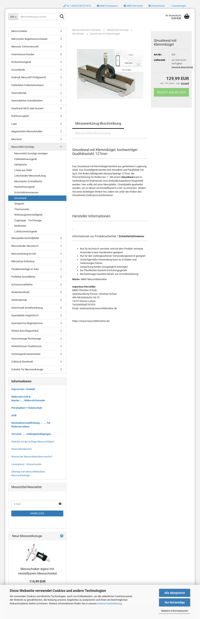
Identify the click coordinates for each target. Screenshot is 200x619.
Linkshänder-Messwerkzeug (30, 175)
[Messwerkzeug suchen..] (13, 16)
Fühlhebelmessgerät (25, 159)
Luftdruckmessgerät (25, 231)
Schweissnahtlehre (22, 284)
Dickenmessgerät (21, 61)
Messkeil (16, 139)
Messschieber (19, 31)
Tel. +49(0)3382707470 (77, 5)
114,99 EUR (37, 581)
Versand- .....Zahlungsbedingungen (31, 434)
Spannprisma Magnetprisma (27, 323)
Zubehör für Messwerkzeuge (27, 369)
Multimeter (20, 225)
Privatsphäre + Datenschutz (26, 407)
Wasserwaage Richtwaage (26, 338)
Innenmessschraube (22, 54)
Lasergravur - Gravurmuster (26, 464)
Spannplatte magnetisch (24, 315)
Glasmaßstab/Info (21, 449)
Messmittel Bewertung (93, 133)
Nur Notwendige (175, 602)
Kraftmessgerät (20, 116)
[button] (157, 6)
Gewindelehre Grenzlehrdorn (27, 100)
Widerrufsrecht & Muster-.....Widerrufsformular (28, 398)
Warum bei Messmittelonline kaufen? (32, 456)
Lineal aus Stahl (23, 170)
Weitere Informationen (174, 610)
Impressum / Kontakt (23, 389)
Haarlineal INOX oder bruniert (27, 108)
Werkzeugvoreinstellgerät (28, 214)
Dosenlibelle (18, 69)
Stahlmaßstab (19, 299)
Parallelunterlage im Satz (25, 269)
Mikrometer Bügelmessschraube (29, 38)
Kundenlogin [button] (178, 5)
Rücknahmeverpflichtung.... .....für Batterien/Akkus (30, 424)
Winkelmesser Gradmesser (26, 346)
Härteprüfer (20, 164)
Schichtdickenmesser (26, 192)
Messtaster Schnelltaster (28, 181)
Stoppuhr (19, 203)
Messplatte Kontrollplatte (25, 238)
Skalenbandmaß (20, 292)
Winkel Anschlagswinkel (24, 330)
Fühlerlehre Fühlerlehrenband (27, 85)
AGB (13, 415)
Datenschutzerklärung (109, 603)
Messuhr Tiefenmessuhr (25, 46)
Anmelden (37, 513)
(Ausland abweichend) (182, 67)
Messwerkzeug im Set (23, 253)
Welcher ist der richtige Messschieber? (32, 441)
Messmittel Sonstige (22, 146)
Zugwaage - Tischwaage (28, 220)
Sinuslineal (20, 198)
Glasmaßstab (18, 92)
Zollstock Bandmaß (22, 361)
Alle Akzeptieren (174, 592)
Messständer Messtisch (24, 245)
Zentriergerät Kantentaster (25, 354)
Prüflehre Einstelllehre (23, 276)
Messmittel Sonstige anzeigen (31, 153)
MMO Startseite (133, 5)
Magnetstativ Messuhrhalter (26, 131)
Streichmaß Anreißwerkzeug (27, 307)
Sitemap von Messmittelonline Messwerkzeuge (28, 473)
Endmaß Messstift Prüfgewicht (28, 77)
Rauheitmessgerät (24, 186)
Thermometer (21, 209)
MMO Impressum (107, 5)
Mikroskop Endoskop (23, 261)
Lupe (14, 123)
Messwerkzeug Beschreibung (98, 123)
